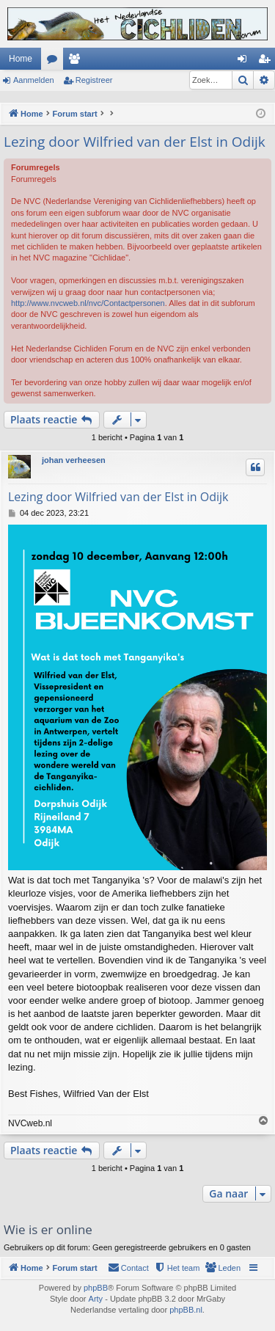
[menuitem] (223, 1268)
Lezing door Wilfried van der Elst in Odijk (134, 141)
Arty (96, 1298)
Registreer (94, 80)
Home (20, 59)
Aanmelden (33, 80)
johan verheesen (74, 460)
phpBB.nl (185, 1309)
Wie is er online (48, 1229)
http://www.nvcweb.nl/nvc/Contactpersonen (88, 303)
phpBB (96, 1287)
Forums (55, 62)
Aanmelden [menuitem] (245, 62)
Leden (77, 62)
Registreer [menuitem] (267, 62)
